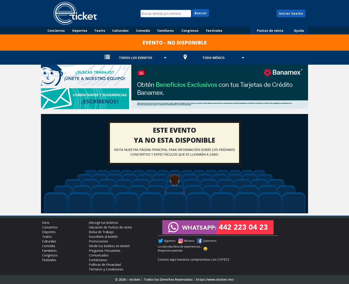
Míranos (189, 241)
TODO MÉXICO (213, 58)
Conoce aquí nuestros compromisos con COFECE (193, 259)
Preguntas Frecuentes (104, 250)
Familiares (165, 30)
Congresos (190, 30)
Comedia (143, 30)
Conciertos (56, 30)
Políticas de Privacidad (105, 264)
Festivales (214, 30)
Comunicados (99, 255)
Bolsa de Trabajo (101, 232)
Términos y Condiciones (106, 269)
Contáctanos (98, 260)
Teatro (99, 30)
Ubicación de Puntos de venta (110, 227)
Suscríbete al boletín (103, 236)
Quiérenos (209, 241)
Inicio (46, 222)
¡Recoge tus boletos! (103, 222)
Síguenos (169, 241)
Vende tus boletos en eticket (109, 246)
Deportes (79, 30)
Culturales (120, 30)
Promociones (98, 241)
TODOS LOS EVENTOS (135, 58)
